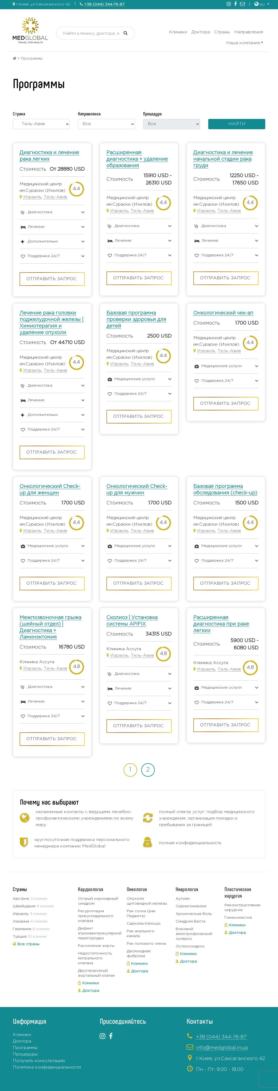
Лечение (36, 226)
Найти (236, 124)
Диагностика (40, 212)
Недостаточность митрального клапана (95, 958)
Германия (22, 929)
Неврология (187, 889)
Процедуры (25, 1054)
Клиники (178, 32)
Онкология (137, 889)
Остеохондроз (190, 946)
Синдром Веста (190, 921)
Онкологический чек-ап (223, 313)
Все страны (28, 944)
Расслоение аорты (96, 945)
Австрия (21, 898)
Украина (21, 921)
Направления (248, 32)
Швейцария (24, 906)
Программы (25, 1048)
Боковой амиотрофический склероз (194, 933)
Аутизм (182, 898)
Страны (222, 32)
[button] (261, 4)
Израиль (32, 197)
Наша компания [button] (243, 43)
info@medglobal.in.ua (222, 1048)
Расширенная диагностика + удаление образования (137, 159)
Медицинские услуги (135, 379)
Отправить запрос (51, 279)
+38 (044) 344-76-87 (104, 4)
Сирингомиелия (191, 906)
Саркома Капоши (143, 923)
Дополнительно (43, 241)
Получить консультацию (39, 1061)
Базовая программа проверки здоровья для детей (136, 319)
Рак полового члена (146, 943)
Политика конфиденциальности (47, 1067)
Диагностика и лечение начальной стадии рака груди (223, 159)
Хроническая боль (194, 913)
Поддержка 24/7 (44, 256)
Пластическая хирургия (238, 892)
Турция (20, 936)
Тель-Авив (55, 197)
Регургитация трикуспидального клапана (95, 915)
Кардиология (90, 889)
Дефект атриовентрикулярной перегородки (100, 933)
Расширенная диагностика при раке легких (221, 624)
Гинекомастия (238, 917)
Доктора (200, 32)
